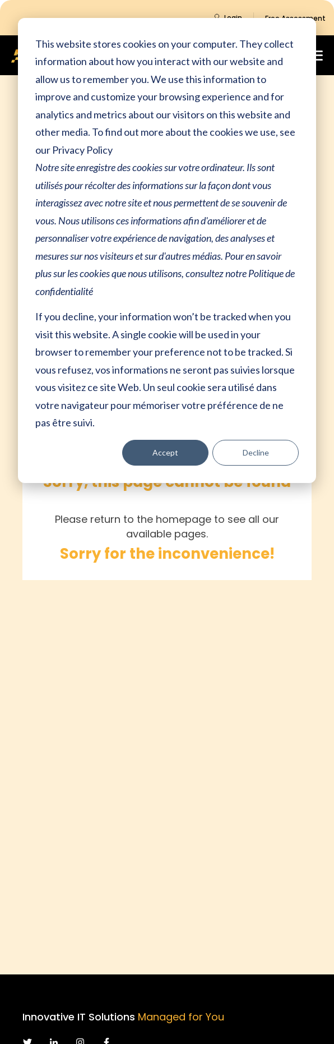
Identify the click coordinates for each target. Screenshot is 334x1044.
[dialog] (167, 250)
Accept (165, 452)
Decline (256, 452)
